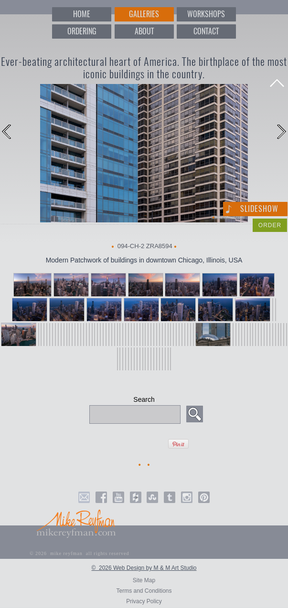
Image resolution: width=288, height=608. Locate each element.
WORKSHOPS (206, 14)
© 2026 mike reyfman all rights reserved (79, 553)
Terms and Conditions (143, 590)
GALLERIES (144, 14)
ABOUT (144, 31)
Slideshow (259, 209)
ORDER (269, 225)
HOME (81, 14)
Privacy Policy (144, 601)
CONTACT (206, 31)
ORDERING (81, 31)
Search (143, 399)
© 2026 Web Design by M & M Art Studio (143, 568)
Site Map (144, 580)
